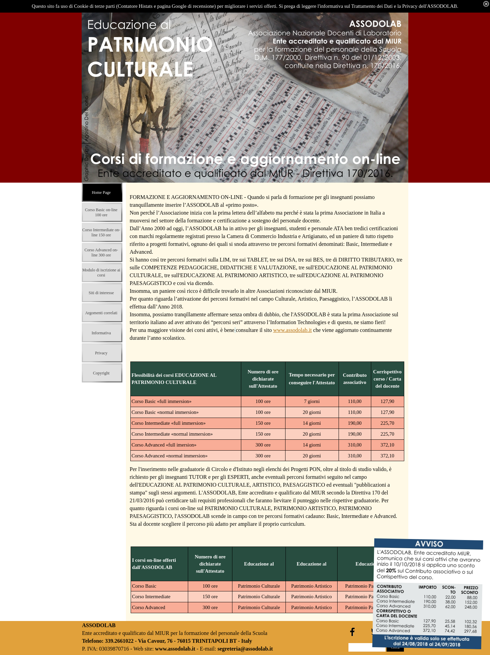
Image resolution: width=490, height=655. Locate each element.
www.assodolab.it (292, 330)
